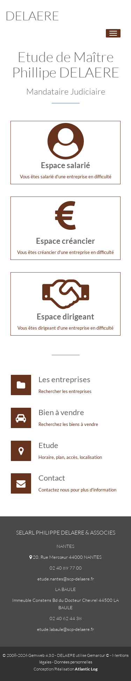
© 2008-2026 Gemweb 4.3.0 (28, 655)
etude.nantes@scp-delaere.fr (65, 579)
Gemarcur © (98, 655)
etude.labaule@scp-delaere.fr (65, 629)
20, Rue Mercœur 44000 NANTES (65, 557)
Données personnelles (73, 662)
